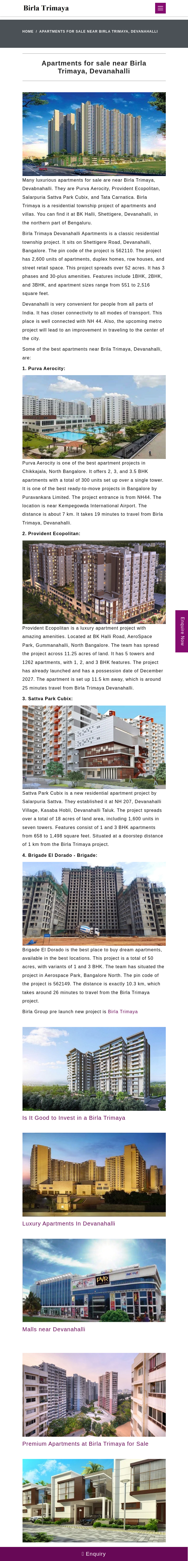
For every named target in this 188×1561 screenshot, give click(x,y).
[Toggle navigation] (160, 8)
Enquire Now (182, 631)
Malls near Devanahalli (53, 1329)
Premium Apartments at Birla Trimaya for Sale (85, 1444)
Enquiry (94, 1554)
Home (28, 31)
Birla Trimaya (123, 1011)
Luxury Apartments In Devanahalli (68, 1223)
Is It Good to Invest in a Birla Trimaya (74, 1118)
